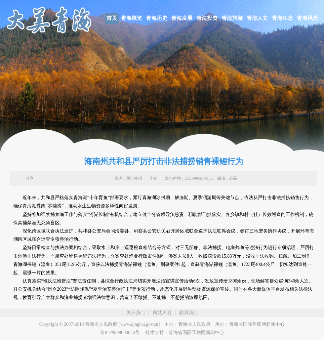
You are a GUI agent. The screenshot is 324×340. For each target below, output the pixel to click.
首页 (111, 18)
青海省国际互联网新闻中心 (257, 324)
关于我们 (135, 312)
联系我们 (188, 312)
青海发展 (181, 18)
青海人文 (257, 18)
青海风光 (307, 18)
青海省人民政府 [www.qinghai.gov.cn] (122, 324)
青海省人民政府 (194, 324)
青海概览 (131, 18)
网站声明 (162, 312)
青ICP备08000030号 (120, 332)
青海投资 (207, 18)
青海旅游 (232, 18)
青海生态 (282, 18)
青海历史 (156, 18)
